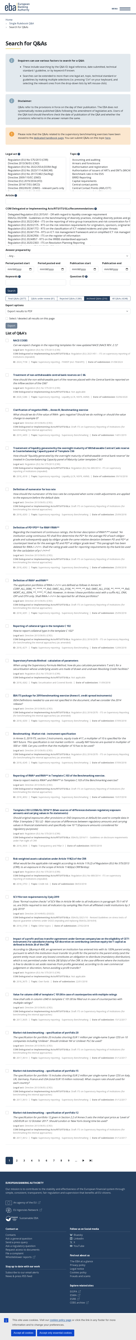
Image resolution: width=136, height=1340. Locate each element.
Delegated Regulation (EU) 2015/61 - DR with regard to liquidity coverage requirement (68, 214)
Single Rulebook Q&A (21, 23)
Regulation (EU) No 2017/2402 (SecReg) (36, 174)
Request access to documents (23, 1249)
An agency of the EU (21, 1202)
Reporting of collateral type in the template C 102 (42, 626)
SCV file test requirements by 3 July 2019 (36, 897)
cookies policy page (60, 1320)
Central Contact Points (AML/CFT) (100, 188)
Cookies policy (78, 1272)
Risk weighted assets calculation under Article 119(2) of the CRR (49, 858)
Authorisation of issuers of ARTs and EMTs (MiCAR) (100, 170)
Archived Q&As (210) (97, 298)
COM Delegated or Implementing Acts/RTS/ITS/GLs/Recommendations (50, 208)
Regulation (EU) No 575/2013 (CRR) (36, 160)
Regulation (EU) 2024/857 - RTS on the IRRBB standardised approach (68, 239)
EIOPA (73, 1291)
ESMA (73, 1295)
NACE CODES (20, 340)
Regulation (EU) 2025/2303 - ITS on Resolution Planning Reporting (68, 243)
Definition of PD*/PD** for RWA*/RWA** (36, 527)
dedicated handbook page (49, 138)
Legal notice (77, 1268)
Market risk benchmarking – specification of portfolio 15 (45, 1070)
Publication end (111, 263)
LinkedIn (79, 1238)
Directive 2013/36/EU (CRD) (36, 163)
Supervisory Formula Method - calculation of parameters (45, 660)
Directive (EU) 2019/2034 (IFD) (36, 181)
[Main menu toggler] (120, 8)
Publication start (80, 263)
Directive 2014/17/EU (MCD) (36, 184)
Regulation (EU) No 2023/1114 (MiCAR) (36, 170)
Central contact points (100, 184)
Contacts (11, 1235)
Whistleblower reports (19, 1257)
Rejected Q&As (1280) (71, 298)
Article (10, 195)
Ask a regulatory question (21, 1246)
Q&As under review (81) (43, 298)
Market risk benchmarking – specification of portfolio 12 (45, 1112)
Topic (73, 154)
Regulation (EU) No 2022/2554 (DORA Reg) (36, 167)
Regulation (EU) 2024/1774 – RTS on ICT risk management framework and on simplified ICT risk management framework (68, 232)
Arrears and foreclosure (100, 163)
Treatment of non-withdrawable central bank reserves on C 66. (49, 375)
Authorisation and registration (100, 167)
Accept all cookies (23, 1333)
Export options (15, 305)
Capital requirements (100, 181)
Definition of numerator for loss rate (34, 489)
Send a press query (17, 1242)
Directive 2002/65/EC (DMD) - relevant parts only (36, 188)
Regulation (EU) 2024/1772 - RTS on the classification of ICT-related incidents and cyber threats (68, 228)
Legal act (11, 154)
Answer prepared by (18, 250)
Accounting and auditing (100, 160)
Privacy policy (77, 1265)
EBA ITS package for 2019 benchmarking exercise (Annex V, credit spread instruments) (62, 695)
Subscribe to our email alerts (22, 1272)
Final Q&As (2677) (17, 298)
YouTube (79, 1246)
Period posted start (18, 263)
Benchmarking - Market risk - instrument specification (44, 733)
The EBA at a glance (81, 1261)
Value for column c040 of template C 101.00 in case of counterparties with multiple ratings (65, 994)
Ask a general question (19, 1238)
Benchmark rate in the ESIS (100, 174)
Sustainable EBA (22, 1218)
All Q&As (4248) (120, 298)
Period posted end (49, 263)
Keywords (12, 276)
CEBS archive (77, 1302)
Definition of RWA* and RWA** (30, 580)
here (108, 138)
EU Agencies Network (22, 1210)
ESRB (73, 1299)
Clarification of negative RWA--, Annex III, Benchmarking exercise (50, 410)
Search (11, 290)
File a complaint (14, 1253)
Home (9, 19)
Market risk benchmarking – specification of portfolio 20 (45, 1032)
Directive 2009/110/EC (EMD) (36, 177)
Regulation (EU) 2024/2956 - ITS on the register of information (68, 235)
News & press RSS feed (19, 1276)
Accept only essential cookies (56, 1333)
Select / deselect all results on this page (32, 318)
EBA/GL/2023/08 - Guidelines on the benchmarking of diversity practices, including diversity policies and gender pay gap (68, 218)
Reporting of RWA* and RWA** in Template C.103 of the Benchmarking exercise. (59, 775)
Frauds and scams (80, 1276)
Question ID (77, 276)
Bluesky (78, 1235)
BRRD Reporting (100, 177)
